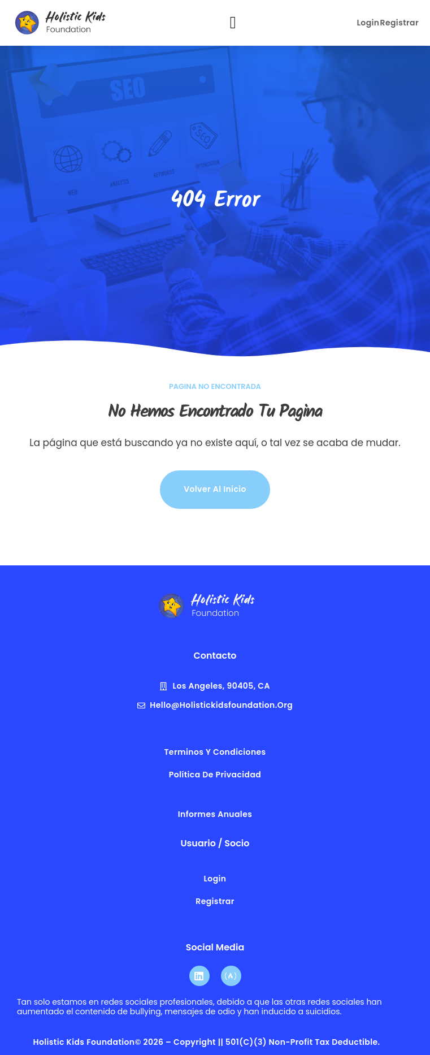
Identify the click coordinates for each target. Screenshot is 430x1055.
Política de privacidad (215, 774)
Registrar (399, 22)
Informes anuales (215, 814)
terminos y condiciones (215, 752)
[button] (232, 23)
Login (368, 22)
